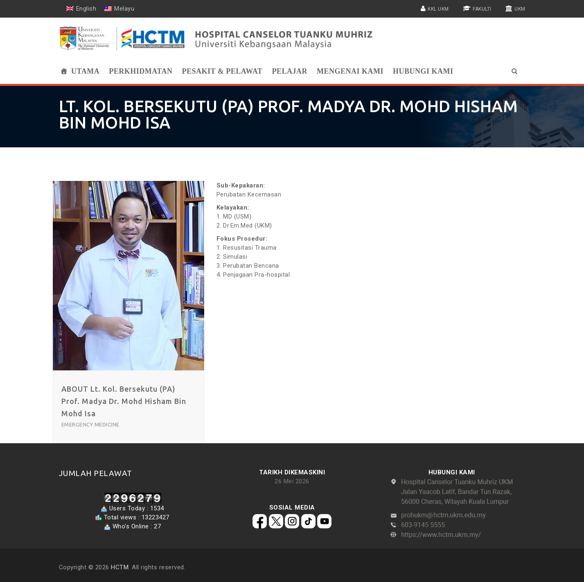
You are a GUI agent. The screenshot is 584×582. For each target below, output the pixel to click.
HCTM (120, 567)
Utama (85, 71)
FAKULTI (482, 9)
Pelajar (289, 71)
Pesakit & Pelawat (222, 71)
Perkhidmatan (140, 71)
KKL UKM (438, 9)
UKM (519, 9)
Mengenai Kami (350, 71)
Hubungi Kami (423, 71)
